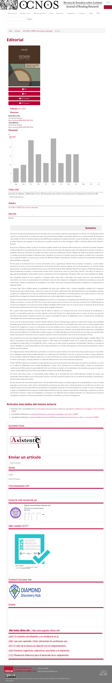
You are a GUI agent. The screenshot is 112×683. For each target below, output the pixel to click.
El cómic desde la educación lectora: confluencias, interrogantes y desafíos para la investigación (64, 409)
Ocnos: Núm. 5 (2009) (71, 414)
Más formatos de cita (17, 197)
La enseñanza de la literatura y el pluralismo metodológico (46, 414)
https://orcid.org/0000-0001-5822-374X (20, 120)
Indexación (82, 13)
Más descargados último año (46, 630)
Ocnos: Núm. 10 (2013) (91, 417)
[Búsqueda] (17, 19)
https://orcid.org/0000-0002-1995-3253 (20, 127)
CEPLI (98, 13)
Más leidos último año (19, 630)
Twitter (91, 13)
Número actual (12, 13)
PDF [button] (31, 89)
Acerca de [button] (60, 13)
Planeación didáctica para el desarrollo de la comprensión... (42, 655)
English (11, 474)
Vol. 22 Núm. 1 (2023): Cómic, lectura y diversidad (37, 31)
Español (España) (14, 479)
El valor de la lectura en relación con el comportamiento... (40, 646)
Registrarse (99, 2)
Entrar (108, 2)
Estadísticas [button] (71, 13)
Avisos (51, 13)
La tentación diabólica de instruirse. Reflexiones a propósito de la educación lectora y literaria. (57, 417)
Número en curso (25, 13)
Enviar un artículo (15, 463)
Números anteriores (40, 13)
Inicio (10, 31)
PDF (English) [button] (28, 98)
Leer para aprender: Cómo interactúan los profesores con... (41, 641)
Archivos (17, 31)
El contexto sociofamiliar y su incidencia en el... (37, 636)
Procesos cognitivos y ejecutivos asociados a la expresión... (42, 650)
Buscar (30, 19)
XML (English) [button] (28, 103)
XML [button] (31, 94)
